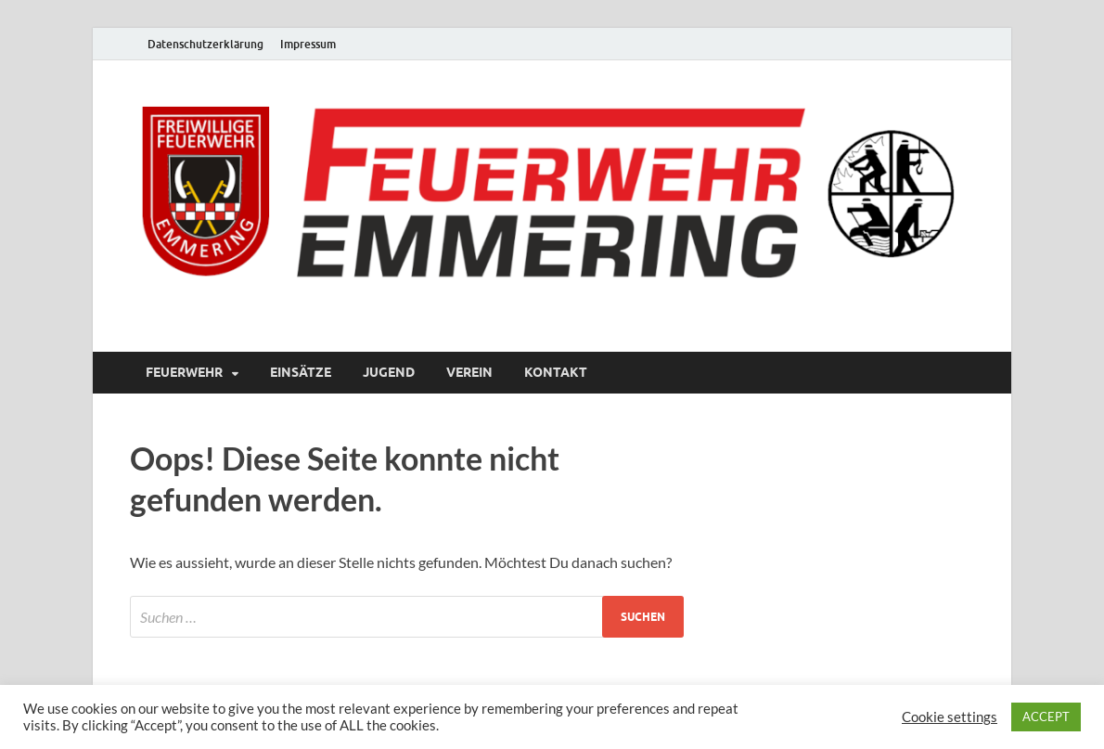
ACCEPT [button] (1046, 716)
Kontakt (555, 372)
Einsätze (300, 372)
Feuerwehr (184, 372)
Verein (469, 372)
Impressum (308, 44)
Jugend (389, 372)
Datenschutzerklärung (205, 44)
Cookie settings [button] (949, 717)
